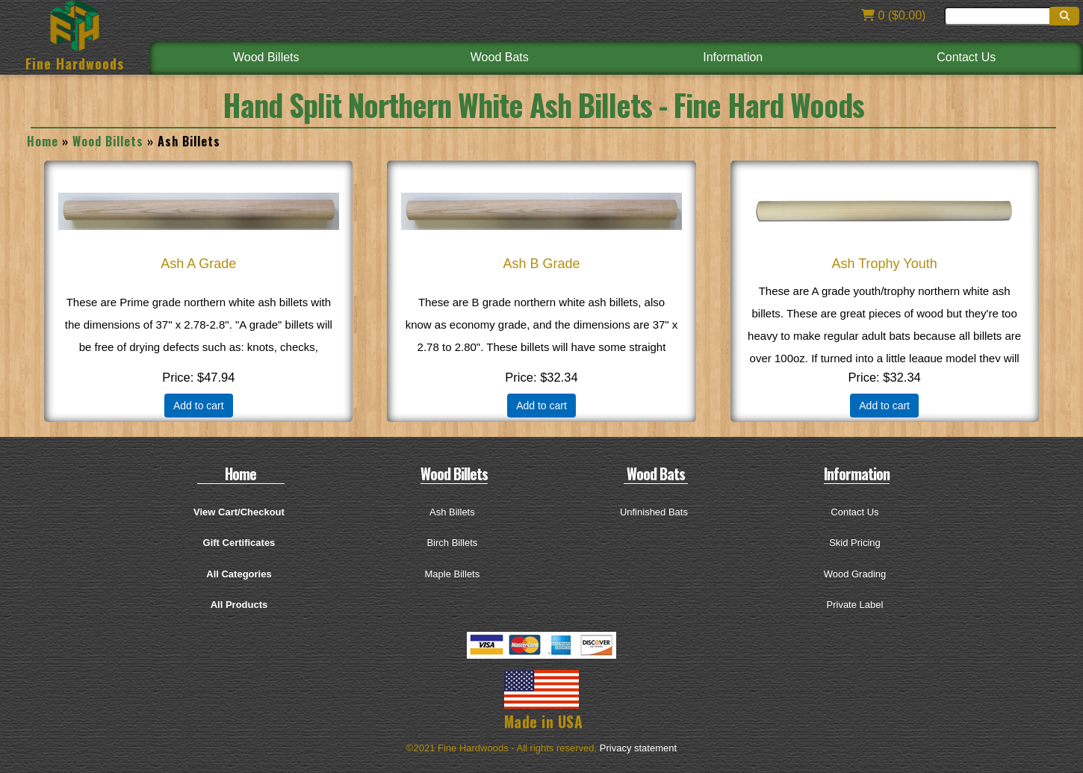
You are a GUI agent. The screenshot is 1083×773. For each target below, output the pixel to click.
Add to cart (198, 406)
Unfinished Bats (654, 512)
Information (733, 57)
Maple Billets (452, 574)
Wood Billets (266, 57)
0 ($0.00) (893, 15)
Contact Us (966, 57)
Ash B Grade (541, 263)
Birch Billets (451, 542)
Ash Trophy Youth (884, 263)
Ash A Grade (198, 263)
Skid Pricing (855, 542)
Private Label (855, 604)
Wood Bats (500, 57)
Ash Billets (452, 512)
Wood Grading (855, 574)
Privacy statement (638, 748)
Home (42, 141)
